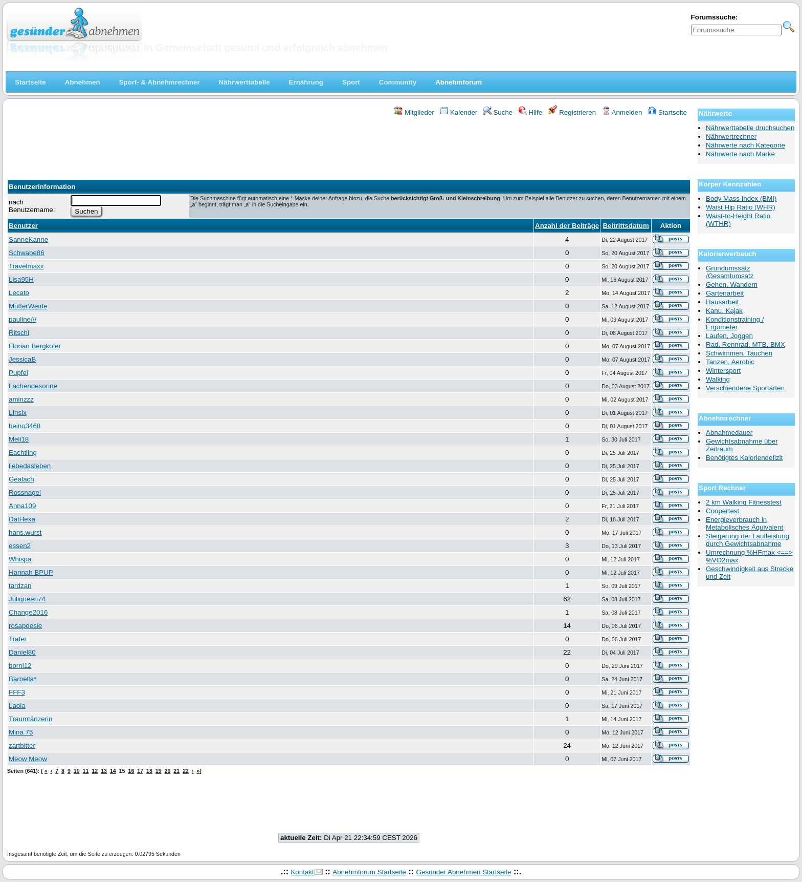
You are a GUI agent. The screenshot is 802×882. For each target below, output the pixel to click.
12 (95, 771)
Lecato (19, 293)
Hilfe (530, 112)
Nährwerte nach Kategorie (745, 145)
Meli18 (19, 439)
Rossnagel (25, 492)
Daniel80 (22, 652)
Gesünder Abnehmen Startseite (463, 872)
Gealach (21, 479)
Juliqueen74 (27, 599)
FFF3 (17, 692)
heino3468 (24, 426)
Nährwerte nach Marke (740, 154)
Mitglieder (414, 112)
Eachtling (23, 452)
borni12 (20, 665)
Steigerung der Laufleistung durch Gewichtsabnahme (747, 540)
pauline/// (22, 319)
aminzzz (21, 399)
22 (186, 771)
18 (149, 771)
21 (176, 771)
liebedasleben (30, 466)
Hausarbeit (722, 302)
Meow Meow (28, 759)
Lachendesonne (33, 386)
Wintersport (723, 370)
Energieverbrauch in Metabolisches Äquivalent (744, 523)
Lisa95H (21, 279)
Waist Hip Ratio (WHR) (740, 207)
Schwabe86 (26, 253)
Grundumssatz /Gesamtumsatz (729, 272)
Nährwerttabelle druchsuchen (750, 128)
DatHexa (22, 519)
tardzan (20, 586)
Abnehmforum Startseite (369, 872)
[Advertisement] (349, 145)
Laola (17, 705)
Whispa (20, 559)
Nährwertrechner (731, 136)
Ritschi (19, 333)
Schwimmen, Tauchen (739, 353)
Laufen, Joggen (729, 336)
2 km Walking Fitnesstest (744, 502)
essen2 (20, 546)
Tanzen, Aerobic (730, 362)
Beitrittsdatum (626, 225)
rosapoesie (25, 625)
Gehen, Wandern (732, 284)
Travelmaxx (26, 266)
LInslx (18, 412)
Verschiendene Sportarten (745, 388)
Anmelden (622, 112)
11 (86, 771)
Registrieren (572, 112)
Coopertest (722, 511)
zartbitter (22, 745)
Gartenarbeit (725, 293)
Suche (498, 112)
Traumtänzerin (30, 719)
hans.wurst (25, 532)
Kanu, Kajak (724, 310)
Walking (718, 379)
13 (104, 771)
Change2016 (28, 612)
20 (168, 771)
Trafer (18, 639)
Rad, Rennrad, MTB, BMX (745, 344)
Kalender (458, 112)
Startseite (667, 112)
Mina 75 (21, 732)
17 (140, 771)
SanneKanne (28, 239)
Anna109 (22, 506)
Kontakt (302, 872)
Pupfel (18, 372)
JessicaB (22, 359)
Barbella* (22, 679)
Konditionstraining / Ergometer (735, 323)
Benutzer (23, 225)
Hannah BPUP (31, 572)
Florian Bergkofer (35, 346)
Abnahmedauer (729, 432)
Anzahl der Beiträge (567, 225)
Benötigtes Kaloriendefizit (744, 457)
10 (77, 771)
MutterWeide (28, 306)
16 (131, 771)
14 (113, 771)
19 (158, 771)
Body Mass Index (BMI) (741, 198)
